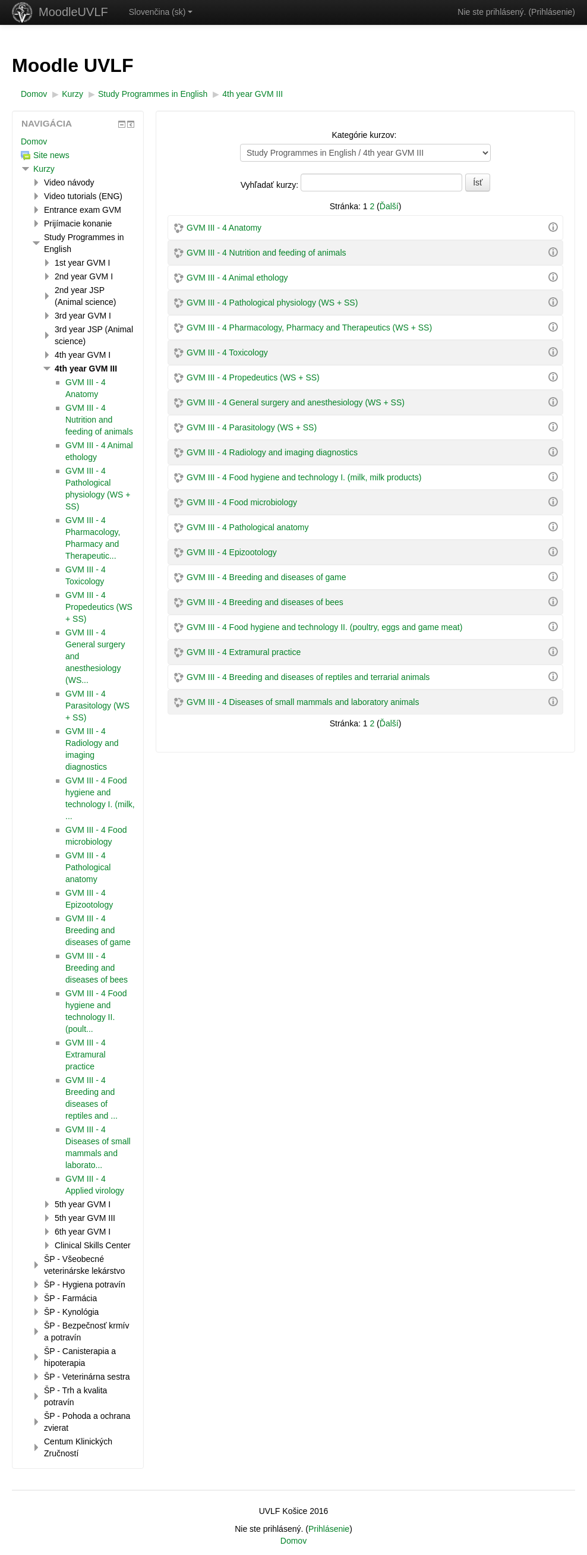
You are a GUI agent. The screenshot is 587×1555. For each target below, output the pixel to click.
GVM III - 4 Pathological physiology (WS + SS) (272, 302)
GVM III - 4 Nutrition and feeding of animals (266, 252)
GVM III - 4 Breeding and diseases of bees (265, 602)
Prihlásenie (551, 12)
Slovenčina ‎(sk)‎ (161, 12)
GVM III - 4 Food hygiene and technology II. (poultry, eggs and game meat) (324, 627)
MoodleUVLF (73, 11)
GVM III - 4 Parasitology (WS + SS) (252, 427)
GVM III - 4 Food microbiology (242, 502)
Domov (34, 141)
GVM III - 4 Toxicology (227, 352)
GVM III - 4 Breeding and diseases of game (266, 577)
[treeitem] (78, 141)
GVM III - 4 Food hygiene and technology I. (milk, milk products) (304, 477)
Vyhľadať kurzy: (271, 185)
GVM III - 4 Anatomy (224, 227)
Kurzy (44, 169)
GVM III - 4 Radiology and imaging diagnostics (272, 452)
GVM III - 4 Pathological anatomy (247, 527)
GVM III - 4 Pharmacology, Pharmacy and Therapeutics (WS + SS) (309, 327)
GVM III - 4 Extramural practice (244, 652)
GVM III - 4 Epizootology (232, 552)
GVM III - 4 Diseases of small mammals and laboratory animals (303, 702)
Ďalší (389, 206)
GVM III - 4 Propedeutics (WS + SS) (253, 377)
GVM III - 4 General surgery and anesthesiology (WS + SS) (296, 402)
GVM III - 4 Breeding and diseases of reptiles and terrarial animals (308, 677)
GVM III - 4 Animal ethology (237, 277)
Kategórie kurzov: (364, 135)
